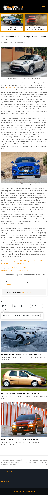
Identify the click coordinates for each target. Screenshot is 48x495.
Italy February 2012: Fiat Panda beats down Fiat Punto (19, 439)
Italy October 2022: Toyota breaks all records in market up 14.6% (36, 462)
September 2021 (10, 88)
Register (9, 284)
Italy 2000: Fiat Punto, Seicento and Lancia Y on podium (20, 394)
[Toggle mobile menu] (43, 6)
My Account (5, 481)
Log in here (27, 292)
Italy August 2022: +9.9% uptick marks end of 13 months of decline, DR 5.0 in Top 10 (11, 462)
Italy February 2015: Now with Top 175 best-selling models (21, 355)
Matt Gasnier (21, 43)
